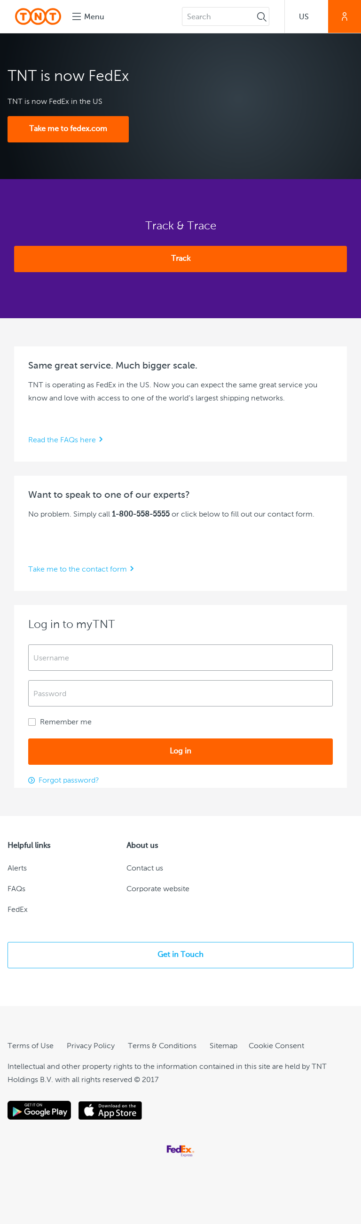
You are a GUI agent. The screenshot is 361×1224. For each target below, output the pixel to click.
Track (180, 259)
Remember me (60, 722)
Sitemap (223, 1046)
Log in (180, 751)
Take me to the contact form (77, 569)
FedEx (18, 910)
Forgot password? (69, 781)
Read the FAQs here (62, 440)
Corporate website (157, 889)
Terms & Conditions (162, 1046)
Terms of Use (31, 1046)
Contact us (144, 868)
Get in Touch (180, 955)
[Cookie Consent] (276, 1046)
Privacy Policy (91, 1046)
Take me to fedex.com (68, 129)
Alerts (17, 868)
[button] (306, 16)
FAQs (16, 889)
